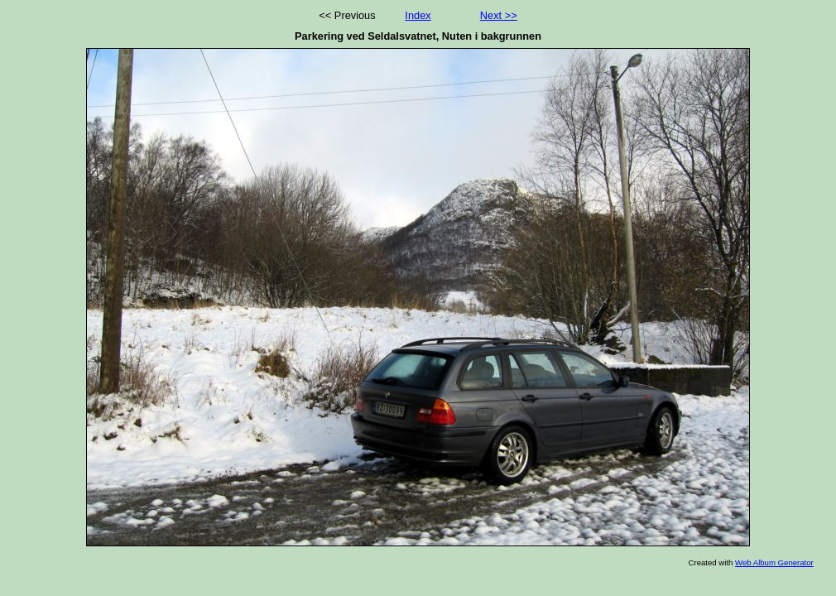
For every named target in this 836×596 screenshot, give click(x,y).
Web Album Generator (774, 562)
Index (417, 15)
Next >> (498, 15)
